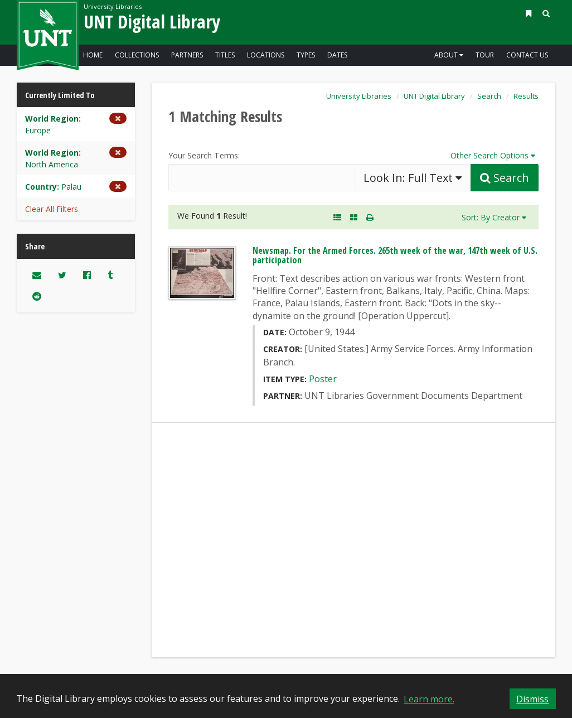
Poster (323, 379)
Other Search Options (494, 155)
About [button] (448, 55)
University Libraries (113, 6)
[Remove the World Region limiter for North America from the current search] (76, 158)
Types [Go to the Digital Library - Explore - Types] (306, 55)
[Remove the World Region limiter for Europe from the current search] (76, 124)
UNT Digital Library (152, 21)
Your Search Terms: (204, 155)
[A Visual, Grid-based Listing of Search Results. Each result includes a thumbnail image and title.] (354, 217)
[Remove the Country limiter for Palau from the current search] (76, 186)
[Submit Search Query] (505, 177)
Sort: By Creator (494, 217)
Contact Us (527, 55)
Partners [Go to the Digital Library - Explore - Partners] (187, 55)
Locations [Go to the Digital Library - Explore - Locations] (265, 55)
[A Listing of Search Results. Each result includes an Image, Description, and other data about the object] (337, 217)
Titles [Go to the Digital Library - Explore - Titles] (225, 55)
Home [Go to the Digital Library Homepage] (93, 55)
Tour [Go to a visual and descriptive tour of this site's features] (485, 55)
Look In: (412, 177)
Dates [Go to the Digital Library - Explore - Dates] (337, 55)
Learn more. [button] (429, 699)
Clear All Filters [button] (51, 209)
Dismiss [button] (532, 699)
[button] (528, 13)
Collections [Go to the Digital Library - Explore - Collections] (137, 55)
